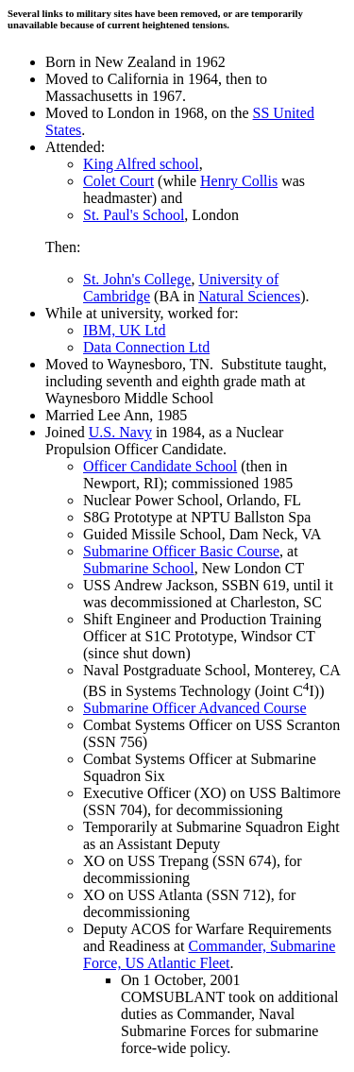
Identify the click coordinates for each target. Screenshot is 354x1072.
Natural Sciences (249, 296)
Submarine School (138, 568)
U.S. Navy (120, 432)
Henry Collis (239, 181)
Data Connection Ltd (146, 347)
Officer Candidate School (160, 466)
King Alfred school (141, 164)
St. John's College (137, 279)
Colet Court (118, 181)
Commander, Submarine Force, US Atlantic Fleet (209, 954)
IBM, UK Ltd (124, 330)
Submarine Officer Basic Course (181, 551)
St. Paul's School (133, 215)
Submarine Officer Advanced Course (195, 708)
